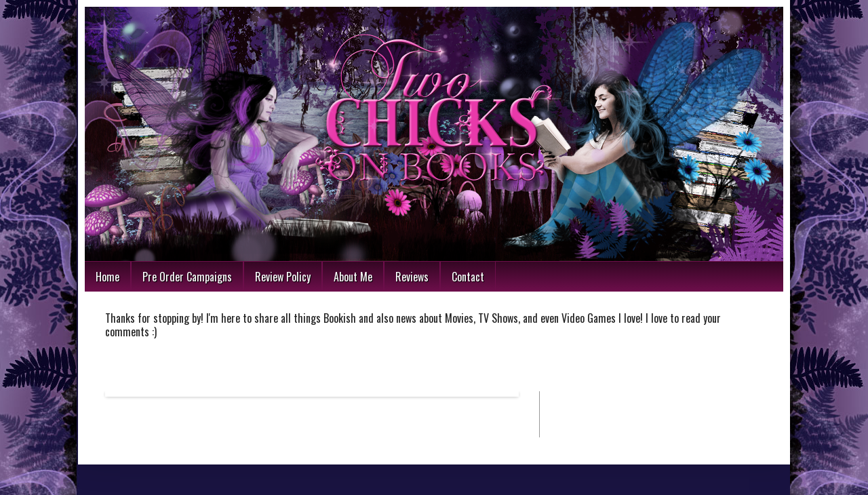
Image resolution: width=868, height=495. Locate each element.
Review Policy (283, 277)
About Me (353, 277)
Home (107, 277)
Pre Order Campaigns (187, 277)
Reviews (412, 277)
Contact (468, 277)
